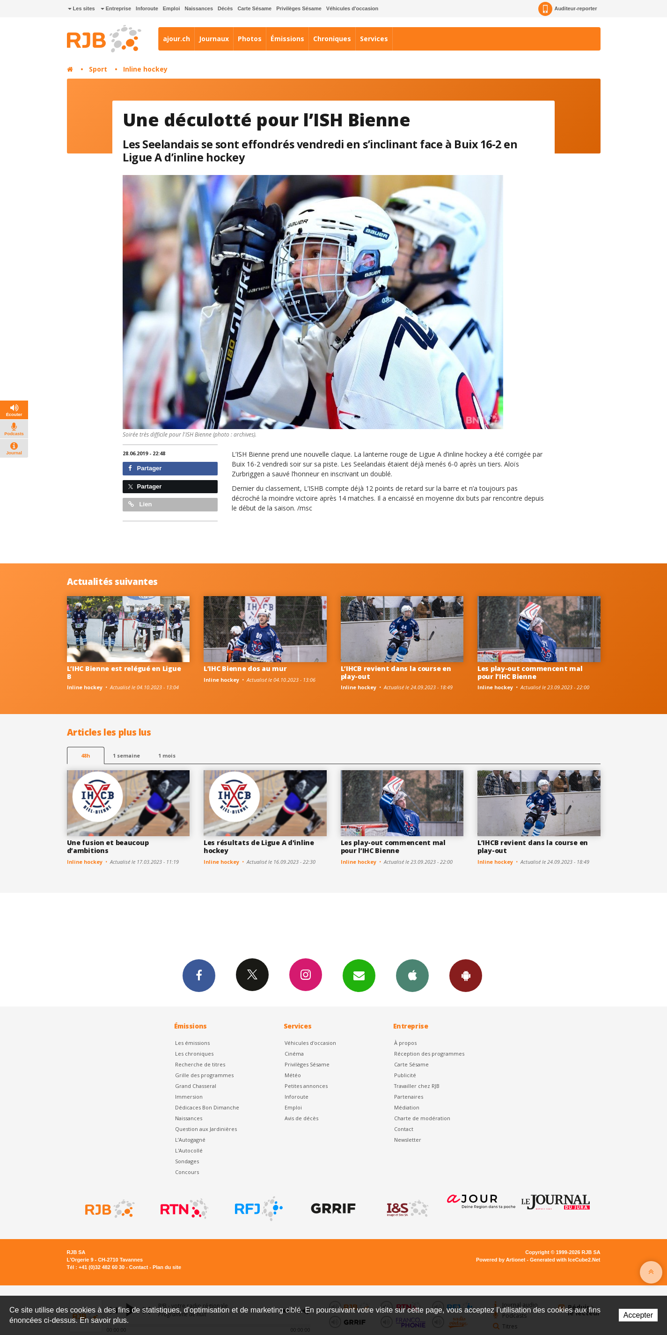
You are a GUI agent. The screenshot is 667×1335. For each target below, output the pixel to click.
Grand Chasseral (195, 1086)
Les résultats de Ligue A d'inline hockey (259, 846)
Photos (250, 38)
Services (374, 38)
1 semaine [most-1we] (126, 755)
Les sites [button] (81, 8)
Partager (144, 468)
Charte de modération (422, 1118)
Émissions (287, 38)
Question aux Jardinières (206, 1129)
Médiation (406, 1107)
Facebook (199, 975)
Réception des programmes (429, 1053)
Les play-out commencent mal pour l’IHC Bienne (529, 672)
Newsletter (407, 1140)
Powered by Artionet (500, 1259)
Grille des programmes (204, 1075)
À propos (405, 1043)
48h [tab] (85, 755)
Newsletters (359, 975)
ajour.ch (176, 38)
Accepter (638, 1315)
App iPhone (412, 975)
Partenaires (408, 1097)
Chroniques (332, 38)
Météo (293, 1075)
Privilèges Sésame (299, 8)
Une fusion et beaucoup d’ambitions (108, 846)
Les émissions (192, 1043)
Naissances (198, 8)
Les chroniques (194, 1053)
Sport (98, 69)
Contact (403, 1129)
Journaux (214, 38)
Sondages (187, 1161)
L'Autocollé (189, 1150)
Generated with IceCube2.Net (565, 1259)
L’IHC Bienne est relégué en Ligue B (124, 672)
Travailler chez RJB (417, 1086)
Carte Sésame (254, 8)
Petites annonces (306, 1086)
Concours (187, 1172)
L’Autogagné (190, 1140)
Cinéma (294, 1053)
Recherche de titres (200, 1064)
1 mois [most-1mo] (167, 755)
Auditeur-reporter (567, 9)
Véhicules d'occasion (352, 8)
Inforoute (147, 8)
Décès (225, 8)
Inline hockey (145, 69)
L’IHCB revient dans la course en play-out (396, 672)
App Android (465, 975)
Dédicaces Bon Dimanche (207, 1107)
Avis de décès (301, 1118)
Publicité (405, 1075)
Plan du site (167, 1267)
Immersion (189, 1097)
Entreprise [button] (116, 8)
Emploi (171, 8)
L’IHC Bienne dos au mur (245, 668)
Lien (140, 504)
